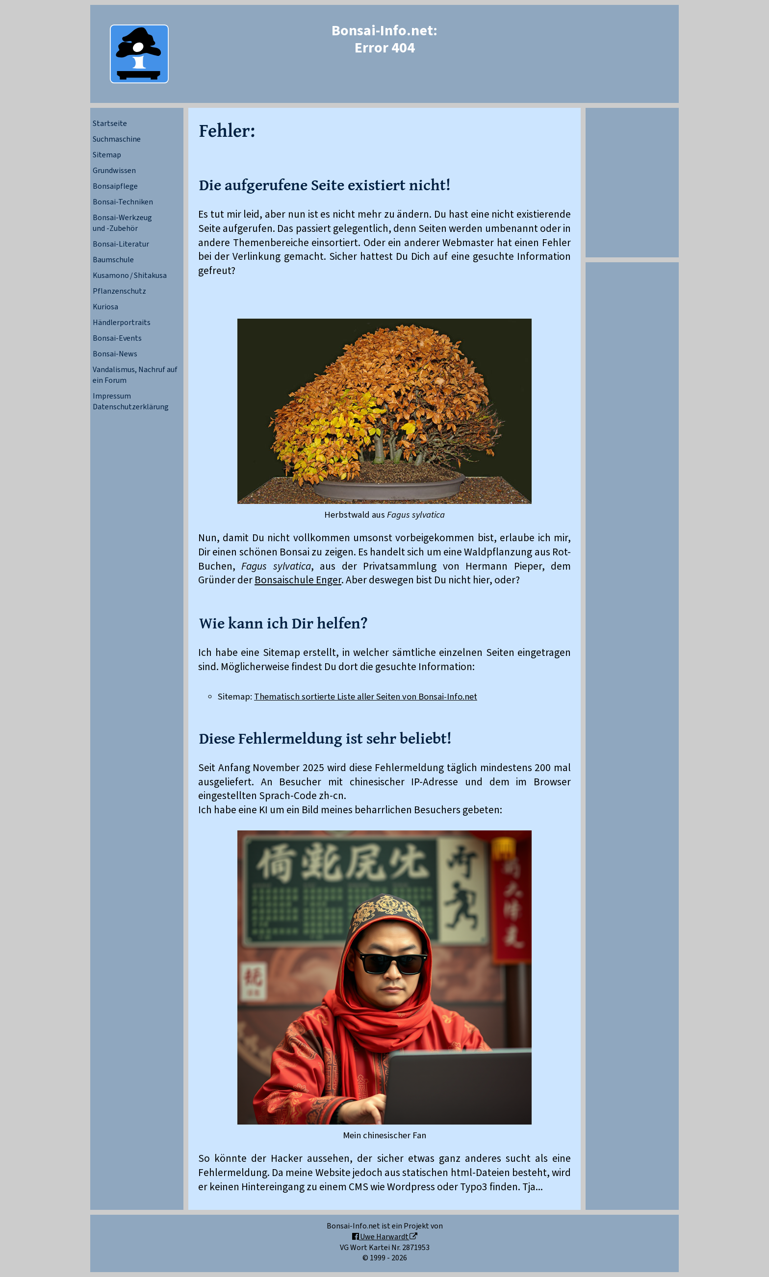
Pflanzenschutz (119, 291)
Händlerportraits (122, 322)
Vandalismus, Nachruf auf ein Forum (135, 375)
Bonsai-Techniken (123, 202)
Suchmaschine (117, 139)
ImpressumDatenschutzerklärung (131, 401)
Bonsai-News (115, 354)
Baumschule (113, 259)
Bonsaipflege (115, 186)
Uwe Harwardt (384, 1236)
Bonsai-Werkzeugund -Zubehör (122, 223)
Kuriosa (105, 306)
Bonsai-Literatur (121, 244)
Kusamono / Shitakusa (130, 275)
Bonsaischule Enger (298, 580)
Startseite (110, 123)
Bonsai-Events (117, 338)
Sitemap (107, 155)
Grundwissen (114, 170)
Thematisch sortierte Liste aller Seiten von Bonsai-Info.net (365, 696)
